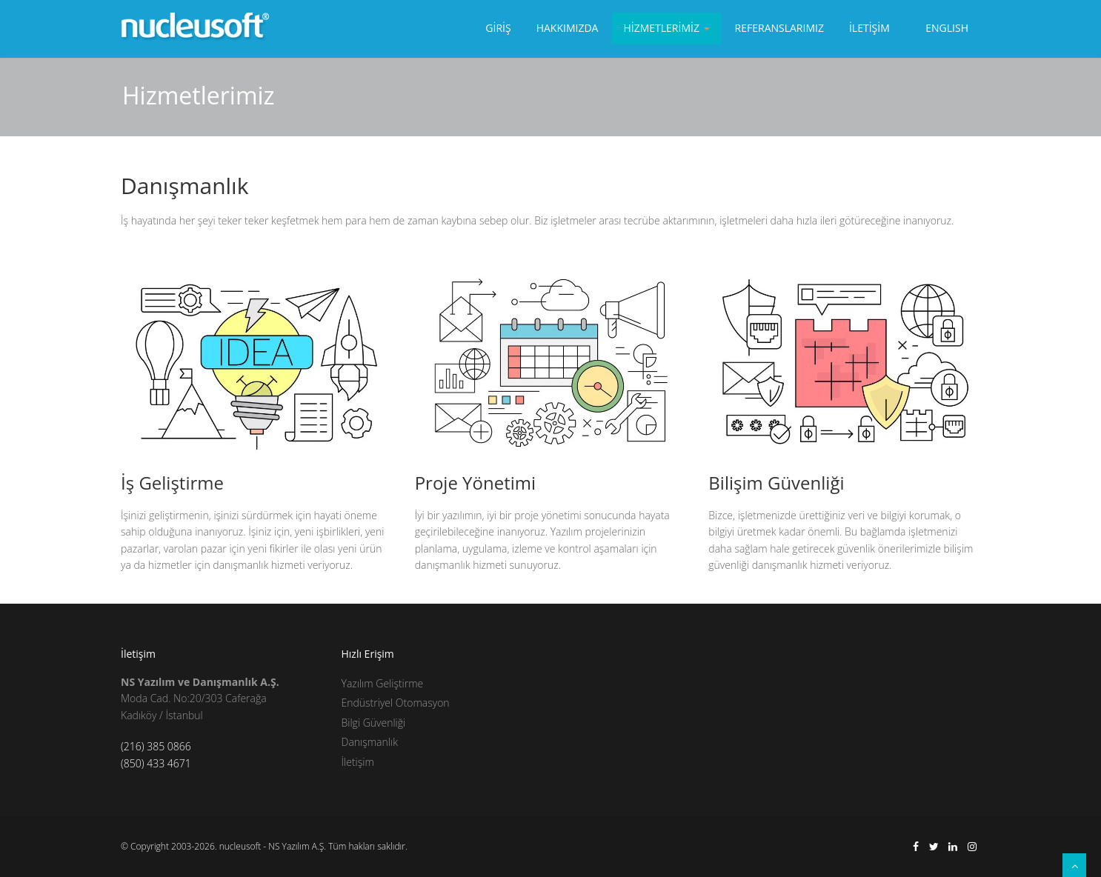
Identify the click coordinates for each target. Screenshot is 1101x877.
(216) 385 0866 (156, 746)
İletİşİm (869, 28)
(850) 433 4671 (156, 763)
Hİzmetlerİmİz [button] (666, 28)
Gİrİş (497, 28)
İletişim (358, 762)
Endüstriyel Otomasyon (396, 703)
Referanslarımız (779, 28)
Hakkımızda (567, 28)
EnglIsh (946, 28)
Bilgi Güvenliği (374, 723)
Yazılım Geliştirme (383, 683)
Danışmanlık (370, 742)
